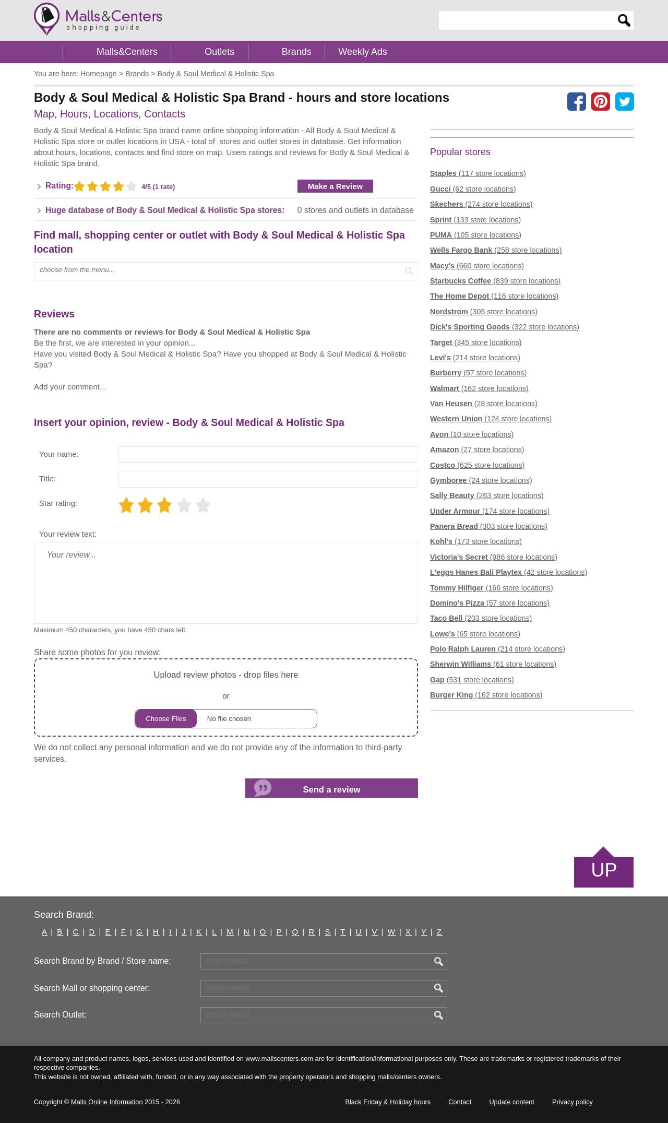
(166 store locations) (491, 588)
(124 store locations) (491, 419)
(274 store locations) (481, 204)
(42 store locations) (508, 572)
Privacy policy (572, 1102)
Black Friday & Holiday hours (388, 1102)
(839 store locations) (495, 281)
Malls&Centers (127, 51)
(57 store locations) (478, 373)
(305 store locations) (484, 312)
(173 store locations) (476, 541)
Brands (297, 51)
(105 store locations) (475, 235)
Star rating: (58, 503)
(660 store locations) (477, 266)
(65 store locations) (475, 634)
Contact (459, 1102)
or (226, 697)
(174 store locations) (490, 511)
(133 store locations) (475, 220)
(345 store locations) (476, 342)
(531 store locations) (472, 680)
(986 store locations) (493, 557)
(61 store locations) (493, 664)
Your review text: (68, 533)
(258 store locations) (496, 250)
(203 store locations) (481, 618)
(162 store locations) (479, 388)
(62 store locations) (473, 189)
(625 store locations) (477, 465)
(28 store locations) (484, 403)
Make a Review (335, 186)
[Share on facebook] (576, 101)
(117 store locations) (478, 173)
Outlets (219, 51)
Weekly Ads (362, 51)
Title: (47, 478)
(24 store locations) (481, 480)
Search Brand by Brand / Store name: (102, 960)
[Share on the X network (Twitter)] (624, 101)
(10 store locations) (472, 434)
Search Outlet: (60, 1014)
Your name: (59, 454)
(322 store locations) (504, 327)
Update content (511, 1102)
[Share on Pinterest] (600, 101)
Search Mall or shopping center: (92, 988)
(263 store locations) (487, 495)
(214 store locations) (475, 357)
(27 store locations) (477, 449)
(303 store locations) (488, 526)
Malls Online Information (106, 1102)
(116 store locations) (494, 296)
